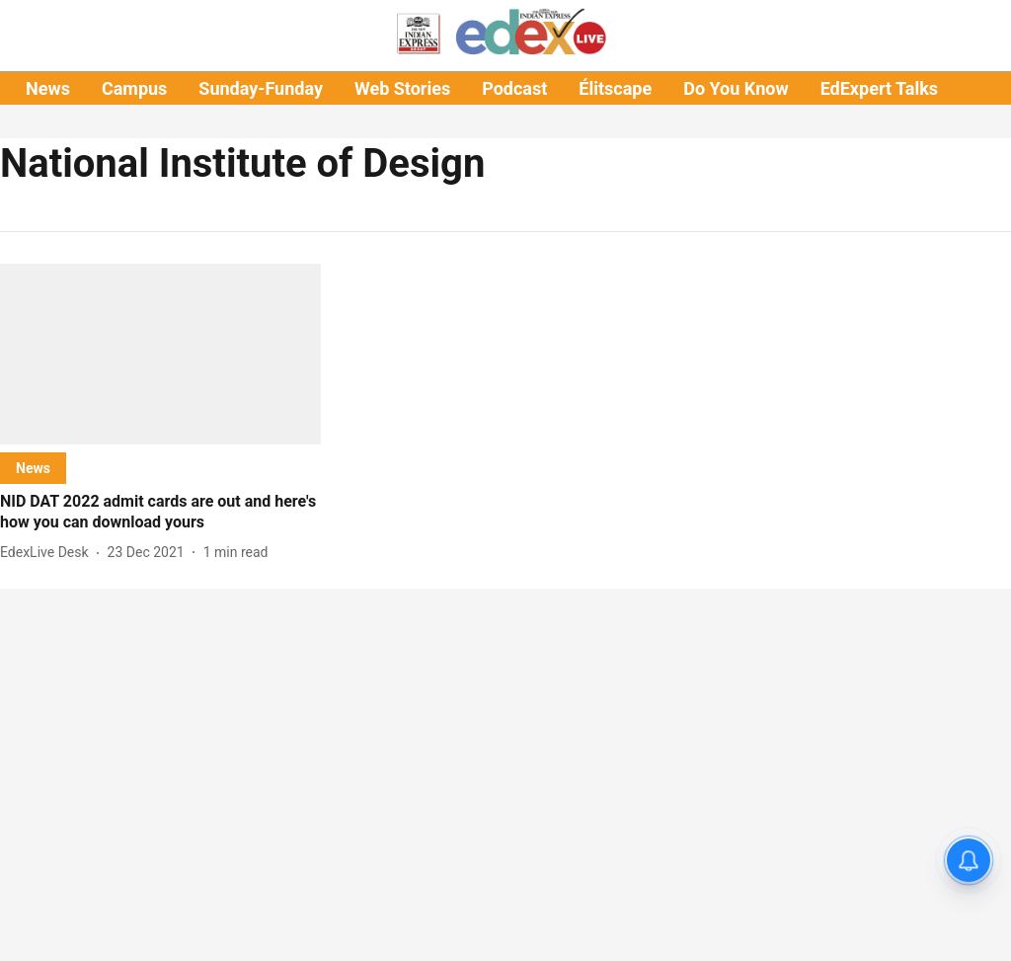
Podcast (514, 88)
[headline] (160, 512)
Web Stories (402, 88)
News (48, 88)
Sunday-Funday (260, 88)
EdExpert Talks (879, 88)
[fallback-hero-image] (160, 354)
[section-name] (33, 467)
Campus (134, 88)
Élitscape (615, 88)
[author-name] (48, 552)
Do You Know (735, 88)
